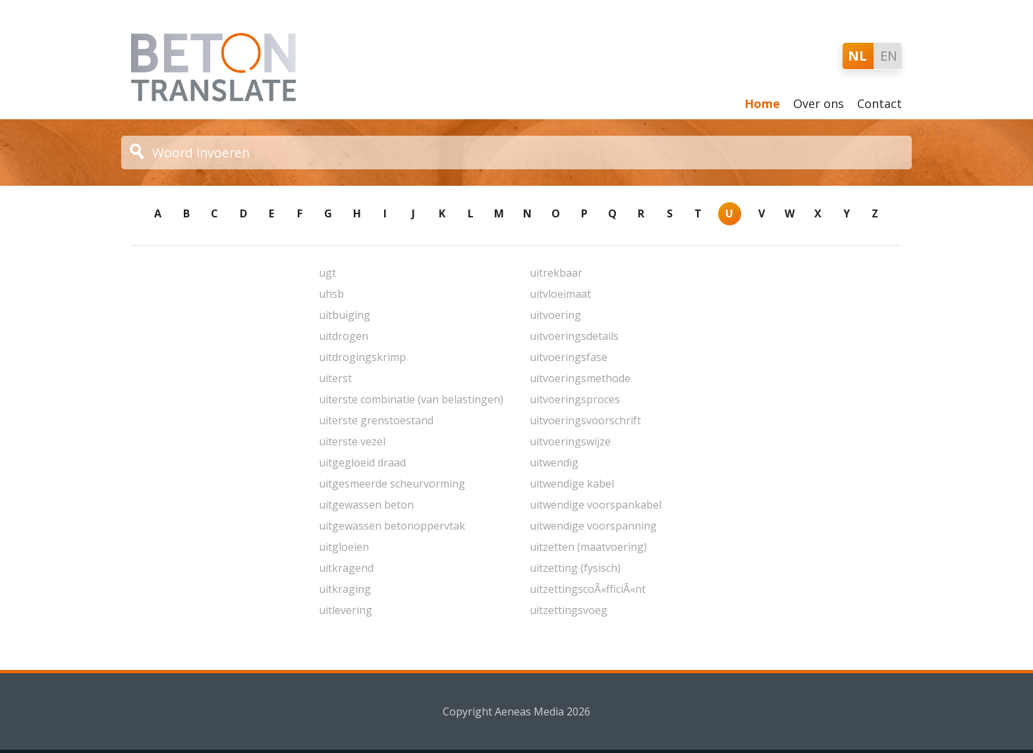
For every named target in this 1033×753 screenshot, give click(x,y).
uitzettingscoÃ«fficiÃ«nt (588, 589)
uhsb (331, 294)
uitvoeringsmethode (580, 378)
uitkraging (345, 589)
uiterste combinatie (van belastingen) (411, 399)
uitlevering (345, 610)
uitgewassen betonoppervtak (392, 525)
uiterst (335, 378)
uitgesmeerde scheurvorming (392, 483)
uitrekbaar (556, 272)
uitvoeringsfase (568, 357)
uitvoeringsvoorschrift (585, 420)
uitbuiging (344, 315)
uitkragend (346, 568)
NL (857, 56)
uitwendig (554, 462)
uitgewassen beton (366, 504)
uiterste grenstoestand (376, 420)
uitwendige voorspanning (593, 525)
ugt (327, 272)
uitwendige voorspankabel (595, 504)
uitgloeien (344, 547)
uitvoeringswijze (570, 441)
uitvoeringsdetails (574, 336)
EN (888, 56)
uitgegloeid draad (362, 462)
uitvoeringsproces (575, 399)
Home (762, 103)
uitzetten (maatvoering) (588, 547)
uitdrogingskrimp (362, 357)
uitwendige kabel (572, 483)
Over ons (818, 103)
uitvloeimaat (560, 294)
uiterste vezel (352, 441)
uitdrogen (343, 336)
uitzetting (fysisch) (575, 568)
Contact (879, 103)
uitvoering (555, 315)
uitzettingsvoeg (568, 610)
